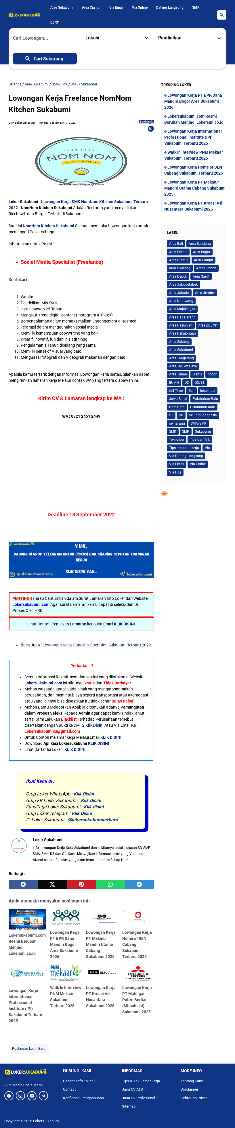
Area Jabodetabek (183, 285)
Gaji (191, 391)
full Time (176, 391)
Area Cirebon (206, 268)
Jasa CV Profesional (140, 1098)
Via (207, 448)
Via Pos (175, 472)
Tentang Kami (192, 1081)
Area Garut (201, 276)
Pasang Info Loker (80, 1081)
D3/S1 (55, 22)
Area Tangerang (181, 358)
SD (181, 415)
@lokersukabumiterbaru (93, 819)
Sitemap (128, 1106)
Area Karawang (181, 301)
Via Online (140, 7)
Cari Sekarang (43, 58)
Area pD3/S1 (208, 325)
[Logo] (29, 1071)
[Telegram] (43, 1095)
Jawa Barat (178, 399)
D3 (187, 383)
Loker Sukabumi (46, 1121)
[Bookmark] (150, 128)
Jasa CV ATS (134, 1089)
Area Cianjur (91, 7)
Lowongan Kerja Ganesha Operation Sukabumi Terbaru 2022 (97, 645)
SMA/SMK (199, 423)
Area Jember (205, 293)
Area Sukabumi (61, 7)
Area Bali (176, 244)
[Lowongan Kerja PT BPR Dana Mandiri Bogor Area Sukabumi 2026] (66, 918)
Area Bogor (201, 252)
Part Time (176, 407)
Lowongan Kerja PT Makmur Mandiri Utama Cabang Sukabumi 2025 (101, 944)
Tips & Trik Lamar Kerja (141, 1081)
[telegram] (139, 884)
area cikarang (179, 268)
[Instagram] (20, 1095)
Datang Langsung (170, 7)
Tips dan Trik (200, 440)
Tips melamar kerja (184, 448)
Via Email (116, 7)
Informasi (207, 391)
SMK (172, 432)
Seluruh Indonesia (203, 415)
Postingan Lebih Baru (28, 1049)
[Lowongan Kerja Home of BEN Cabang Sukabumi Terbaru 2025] (138, 918)
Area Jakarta (179, 293)
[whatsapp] (110, 884)
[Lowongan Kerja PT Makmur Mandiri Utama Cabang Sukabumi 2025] (102, 918)
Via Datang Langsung (186, 456)
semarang (177, 423)
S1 (171, 415)
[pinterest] (81, 884)
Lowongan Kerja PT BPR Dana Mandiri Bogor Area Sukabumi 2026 (65, 944)
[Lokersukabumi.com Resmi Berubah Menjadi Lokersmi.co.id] (27, 919)
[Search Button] (221, 15)
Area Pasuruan (180, 325)
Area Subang (179, 342)
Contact (69, 1089)
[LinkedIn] (32, 1095)
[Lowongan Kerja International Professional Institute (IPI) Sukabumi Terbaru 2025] (27, 974)
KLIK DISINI (124, 624)
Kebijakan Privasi (195, 1098)
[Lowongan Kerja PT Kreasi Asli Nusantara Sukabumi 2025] (102, 973)
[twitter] (52, 884)
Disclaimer (189, 1089)
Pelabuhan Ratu (202, 407)
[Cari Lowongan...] (45, 38)
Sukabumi (203, 432)
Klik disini (94, 807)
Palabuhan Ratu (205, 399)
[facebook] (23, 884)
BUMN (174, 383)
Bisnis (197, 374)
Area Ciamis (178, 260)
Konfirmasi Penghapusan (83, 1098)
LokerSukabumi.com (43, 683)
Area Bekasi (178, 252)
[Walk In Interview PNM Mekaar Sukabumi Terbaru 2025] (66, 973)
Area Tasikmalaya (183, 366)
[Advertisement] (81, 459)
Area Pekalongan (182, 333)
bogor (212, 374)
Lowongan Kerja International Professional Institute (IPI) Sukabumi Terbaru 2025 (193, 137)
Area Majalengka (182, 309)
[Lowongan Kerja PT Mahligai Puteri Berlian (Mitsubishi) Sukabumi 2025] (138, 973)
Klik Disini (94, 725)
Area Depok (178, 276)
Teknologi (176, 440)
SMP (196, 7)
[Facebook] (9, 1095)
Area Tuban (178, 374)
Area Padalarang (182, 317)
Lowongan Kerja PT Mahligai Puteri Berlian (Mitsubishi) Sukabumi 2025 (137, 999)
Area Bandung (200, 244)
